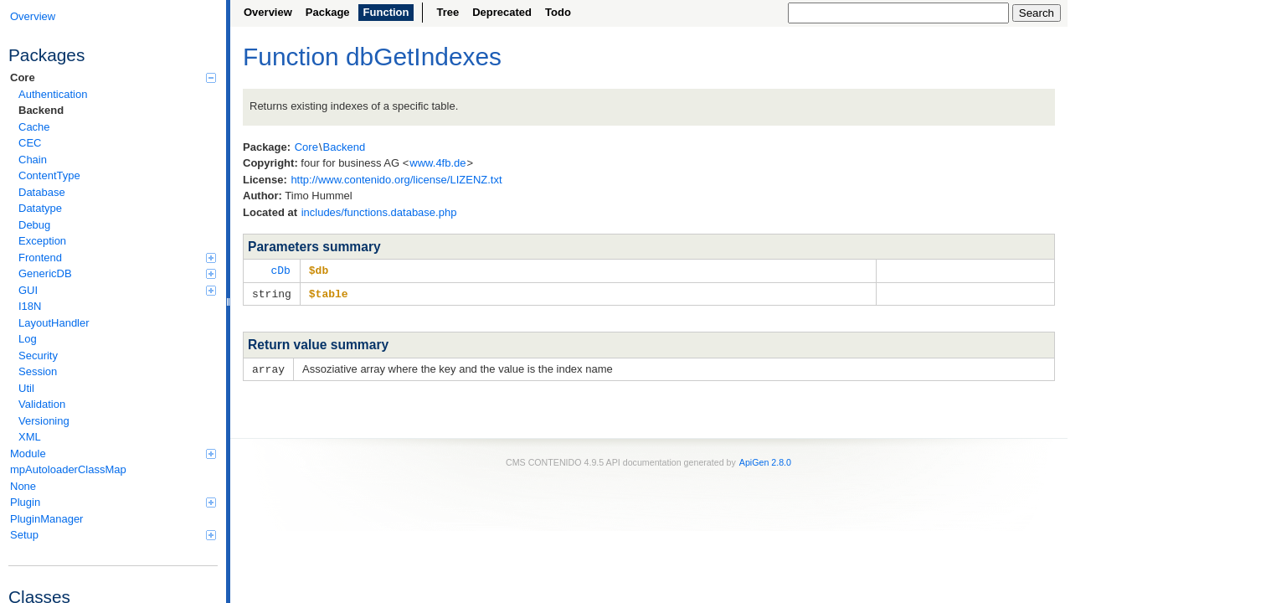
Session (37, 371)
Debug (34, 225)
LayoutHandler (54, 323)
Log (27, 338)
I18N (29, 306)
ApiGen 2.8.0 (765, 460)
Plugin (113, 502)
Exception (42, 240)
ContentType (49, 175)
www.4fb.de (437, 163)
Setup (113, 534)
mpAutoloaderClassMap (68, 469)
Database (41, 192)
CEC (29, 143)
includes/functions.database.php (379, 212)
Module (113, 453)
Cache (34, 127)
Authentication (52, 94)
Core (113, 77)
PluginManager (46, 519)
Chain (32, 159)
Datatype (40, 208)
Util (26, 388)
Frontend (117, 257)
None (23, 486)
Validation (41, 404)
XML (29, 436)
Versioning (43, 421)
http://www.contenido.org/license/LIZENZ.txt (396, 179)
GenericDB (117, 273)
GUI (117, 290)
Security (38, 355)
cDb (280, 269)
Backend (41, 110)
